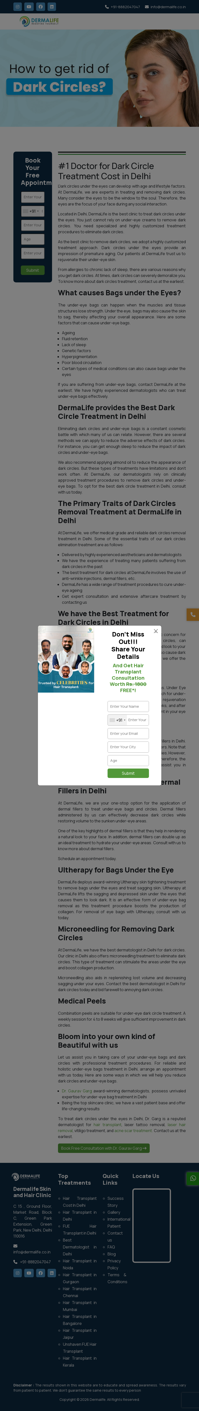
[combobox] (117, 720)
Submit (128, 773)
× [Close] (156, 631)
